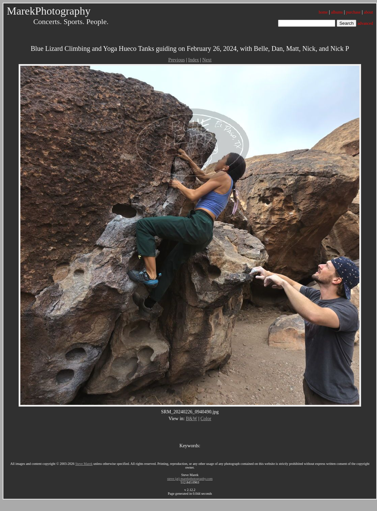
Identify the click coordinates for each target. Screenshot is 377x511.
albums (337, 12)
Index (193, 59)
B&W (191, 418)
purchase (353, 12)
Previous (176, 59)
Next (207, 59)
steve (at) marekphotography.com (190, 478)
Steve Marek (84, 464)
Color (205, 418)
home (323, 12)
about (368, 12)
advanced (365, 23)
